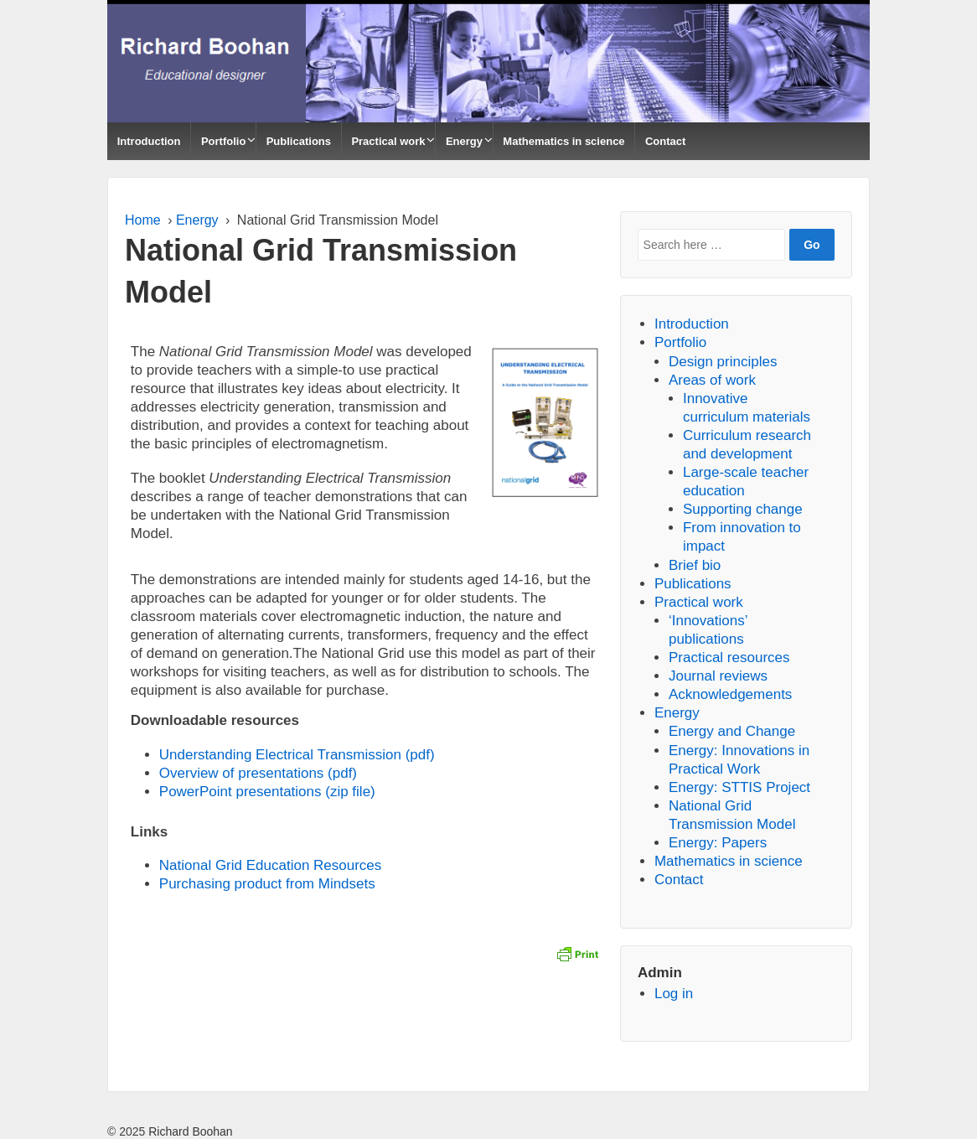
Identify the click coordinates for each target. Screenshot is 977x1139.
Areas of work (712, 380)
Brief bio (695, 565)
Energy (464, 141)
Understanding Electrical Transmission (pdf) (297, 755)
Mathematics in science (563, 141)
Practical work (388, 141)
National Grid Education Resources (270, 865)
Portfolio (223, 141)
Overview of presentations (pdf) (258, 773)
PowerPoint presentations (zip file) (267, 792)
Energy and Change (732, 731)
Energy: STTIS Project (739, 787)
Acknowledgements (730, 694)
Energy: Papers (718, 843)
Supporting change (743, 509)
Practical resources (729, 657)
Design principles (723, 362)
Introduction (149, 141)
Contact (665, 141)
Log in (673, 994)
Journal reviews (718, 676)
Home (143, 220)
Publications (298, 141)
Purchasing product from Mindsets (267, 884)
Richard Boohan (188, 1131)
